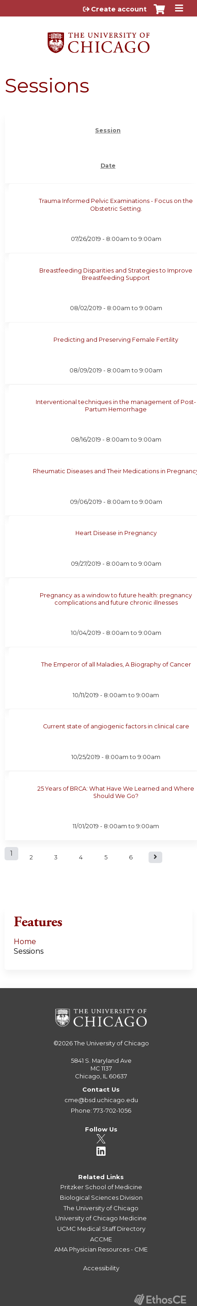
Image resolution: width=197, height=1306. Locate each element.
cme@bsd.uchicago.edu (101, 1100)
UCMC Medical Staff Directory (101, 1228)
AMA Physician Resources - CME (101, 1249)
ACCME (101, 1239)
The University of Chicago (111, 1043)
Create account (119, 9)
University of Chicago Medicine (101, 1218)
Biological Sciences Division (101, 1197)
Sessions (28, 951)
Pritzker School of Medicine (101, 1187)
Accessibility (101, 1268)
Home (25, 941)
